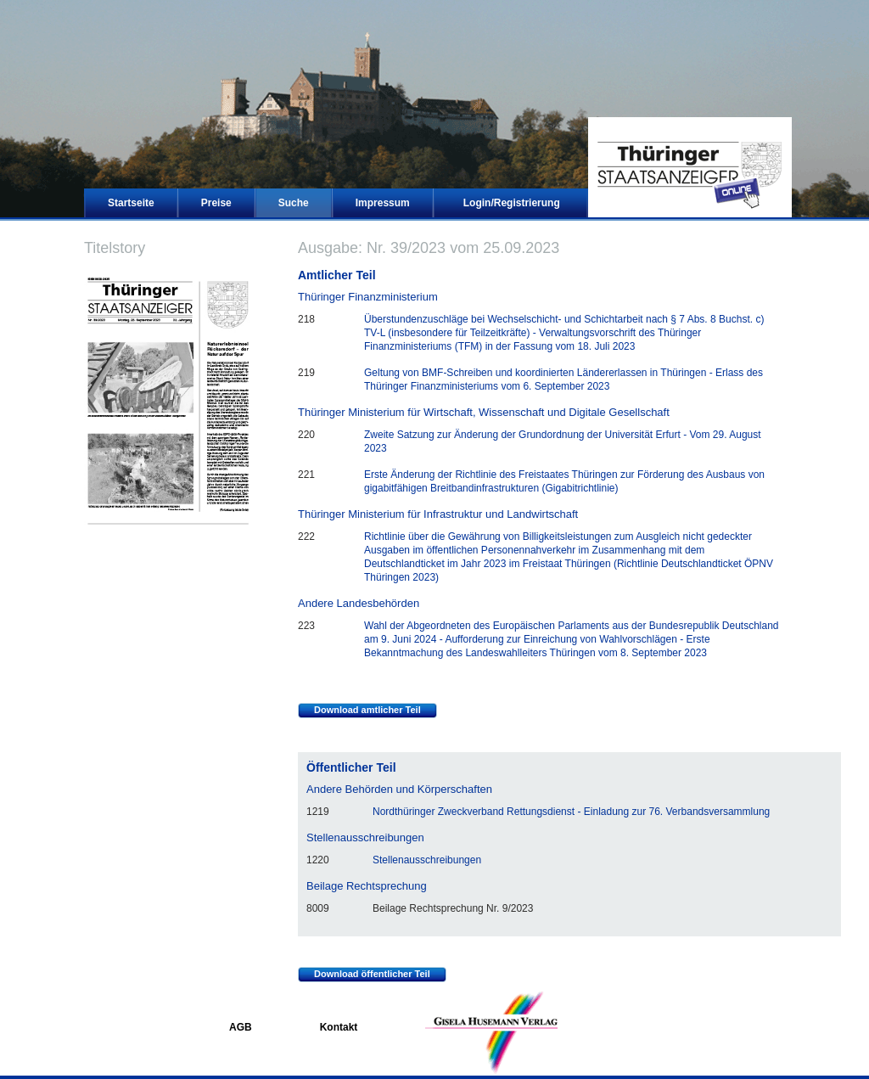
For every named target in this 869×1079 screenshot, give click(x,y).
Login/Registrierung (511, 203)
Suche (293, 203)
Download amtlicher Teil (359, 710)
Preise (216, 203)
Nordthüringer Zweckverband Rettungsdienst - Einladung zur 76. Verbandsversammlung (571, 812)
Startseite (131, 203)
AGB (240, 1027)
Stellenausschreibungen (427, 860)
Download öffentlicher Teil (364, 974)
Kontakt (339, 1027)
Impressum (383, 203)
